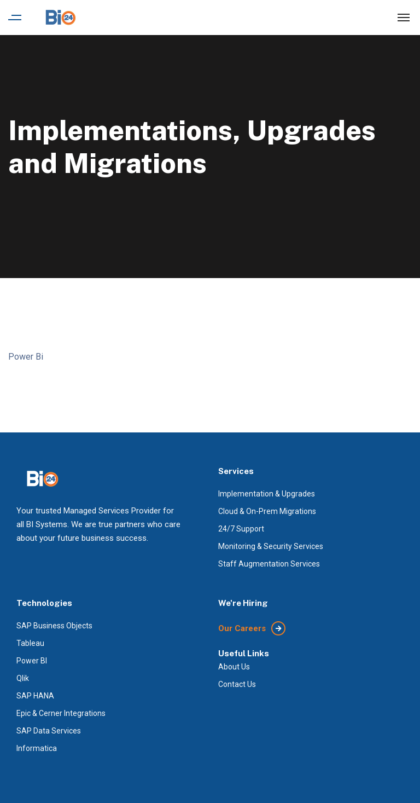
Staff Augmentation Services (269, 563)
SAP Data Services (48, 730)
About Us (234, 666)
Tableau (30, 643)
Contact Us (237, 684)
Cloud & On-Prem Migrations (267, 511)
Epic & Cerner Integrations (61, 713)
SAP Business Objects (54, 625)
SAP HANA (35, 695)
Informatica (36, 748)
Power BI (31, 660)
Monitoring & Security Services (270, 546)
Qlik (22, 678)
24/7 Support (241, 528)
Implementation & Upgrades (266, 493)
